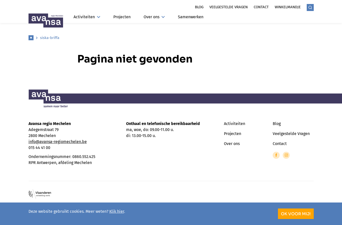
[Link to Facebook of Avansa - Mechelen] (276, 155)
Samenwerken (190, 16)
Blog (199, 7)
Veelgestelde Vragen (291, 133)
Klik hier (116, 211)
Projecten (122, 16)
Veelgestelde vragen (228, 7)
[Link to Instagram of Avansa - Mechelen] (286, 155)
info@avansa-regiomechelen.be (58, 141)
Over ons (154, 16)
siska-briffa (49, 38)
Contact (261, 7)
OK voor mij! (296, 213)
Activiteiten (87, 16)
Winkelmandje (288, 7)
